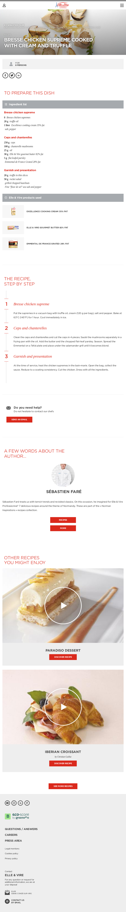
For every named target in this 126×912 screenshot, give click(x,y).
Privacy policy (11, 858)
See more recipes (63, 786)
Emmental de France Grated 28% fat (48, 243)
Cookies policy (11, 853)
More (63, 528)
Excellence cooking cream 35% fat (47, 211)
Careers (11, 834)
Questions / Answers (21, 829)
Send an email (19, 419)
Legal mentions (12, 848)
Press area (13, 840)
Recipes (63, 520)
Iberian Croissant (63, 752)
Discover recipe (63, 657)
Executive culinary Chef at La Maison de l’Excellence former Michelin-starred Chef (63, 26)
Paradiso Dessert (63, 650)
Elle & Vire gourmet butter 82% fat (47, 227)
